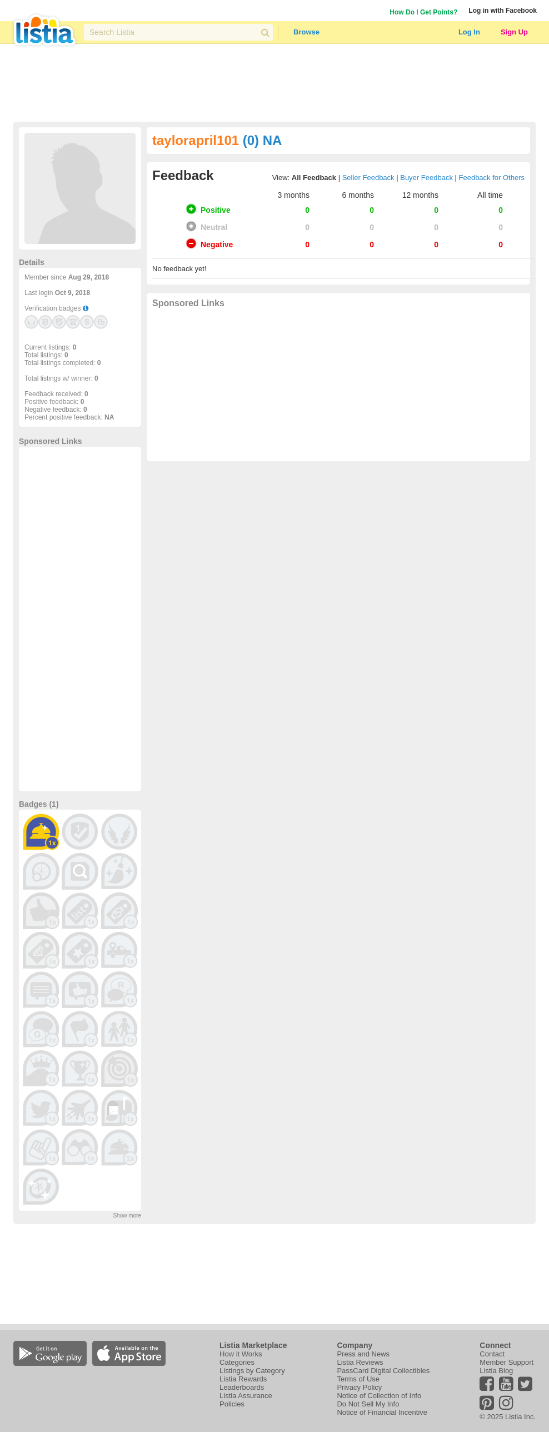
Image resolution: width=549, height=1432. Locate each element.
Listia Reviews (360, 1362)
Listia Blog (496, 1370)
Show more (127, 1216)
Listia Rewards (243, 1379)
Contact (492, 1354)
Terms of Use (358, 1379)
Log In (469, 32)
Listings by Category (252, 1370)
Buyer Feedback (426, 177)
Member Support (506, 1362)
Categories (236, 1362)
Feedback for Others (492, 177)
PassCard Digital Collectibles (383, 1370)
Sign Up (514, 32)
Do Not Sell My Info (368, 1404)
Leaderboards (241, 1387)
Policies (231, 1404)
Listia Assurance (245, 1395)
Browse (306, 32)
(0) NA (262, 140)
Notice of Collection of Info (379, 1395)
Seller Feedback (368, 177)
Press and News (363, 1354)
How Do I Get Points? (423, 12)
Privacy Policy (359, 1387)
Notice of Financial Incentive (382, 1412)
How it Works (240, 1354)
